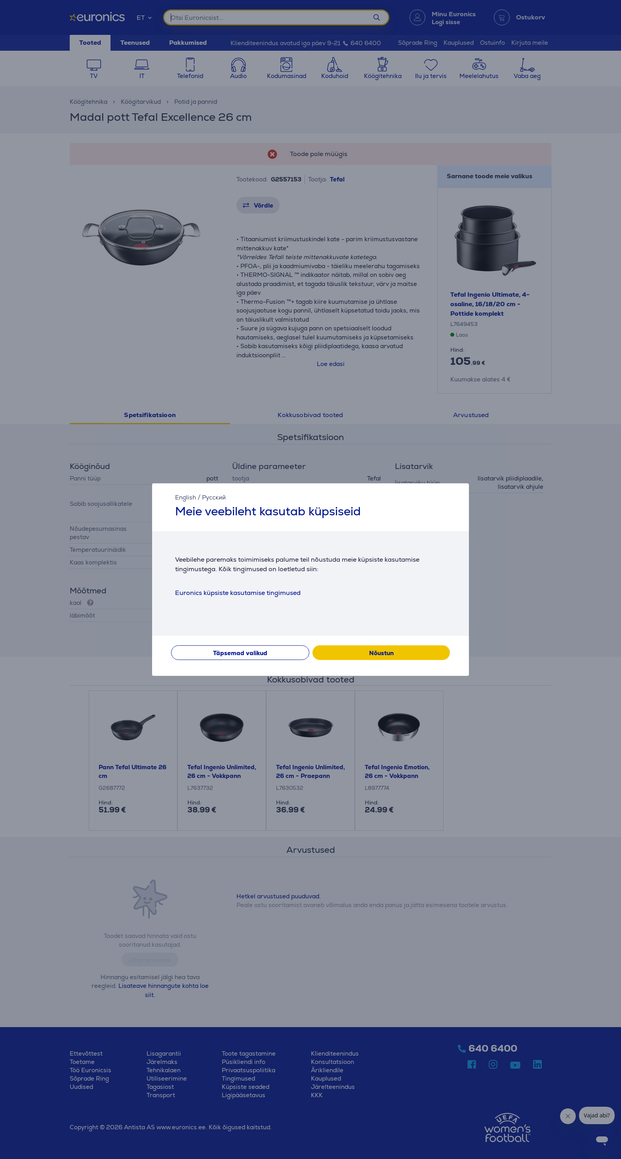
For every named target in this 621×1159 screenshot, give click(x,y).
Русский (214, 497)
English (185, 497)
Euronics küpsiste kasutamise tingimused (238, 593)
